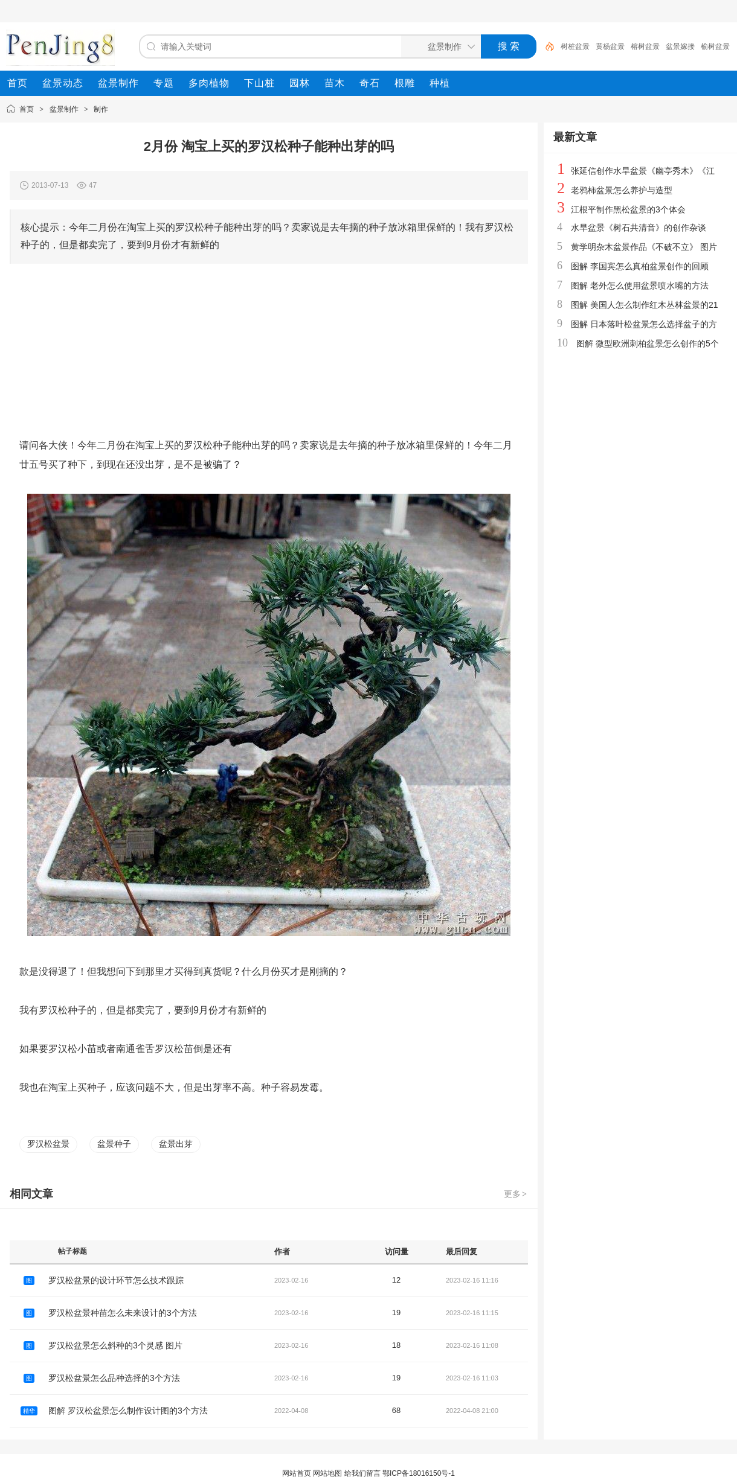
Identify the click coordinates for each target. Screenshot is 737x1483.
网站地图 (327, 1473)
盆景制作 (64, 109)
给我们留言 (362, 1473)
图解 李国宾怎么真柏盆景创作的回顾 (640, 266)
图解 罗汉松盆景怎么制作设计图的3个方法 (128, 1410)
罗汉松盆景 (48, 1144)
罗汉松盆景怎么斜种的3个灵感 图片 (115, 1345)
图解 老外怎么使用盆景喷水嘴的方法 (640, 285)
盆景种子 (114, 1144)
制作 (101, 109)
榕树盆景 (645, 46)
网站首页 (296, 1473)
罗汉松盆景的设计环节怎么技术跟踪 (116, 1280)
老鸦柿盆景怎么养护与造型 (621, 190)
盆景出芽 (176, 1144)
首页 (26, 109)
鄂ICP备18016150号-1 (418, 1473)
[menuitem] (17, 83)
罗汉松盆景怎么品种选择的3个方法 (114, 1378)
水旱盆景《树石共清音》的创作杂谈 (638, 227)
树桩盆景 (575, 46)
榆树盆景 (715, 46)
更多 (516, 1194)
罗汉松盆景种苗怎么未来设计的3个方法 (122, 1313)
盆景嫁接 (680, 46)
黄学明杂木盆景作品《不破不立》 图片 (644, 247)
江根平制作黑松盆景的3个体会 (628, 209)
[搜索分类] (438, 46)
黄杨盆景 (610, 46)
